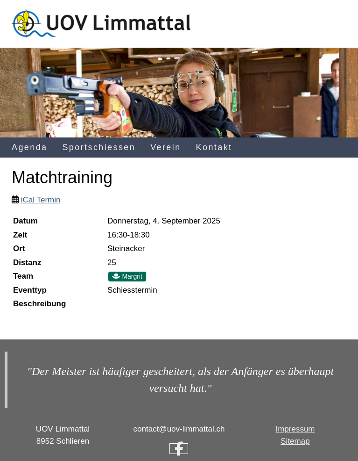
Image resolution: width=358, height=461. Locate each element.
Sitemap (295, 441)
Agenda (29, 147)
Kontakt (214, 147)
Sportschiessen (98, 147)
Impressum (295, 429)
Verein (165, 147)
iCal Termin (41, 199)
